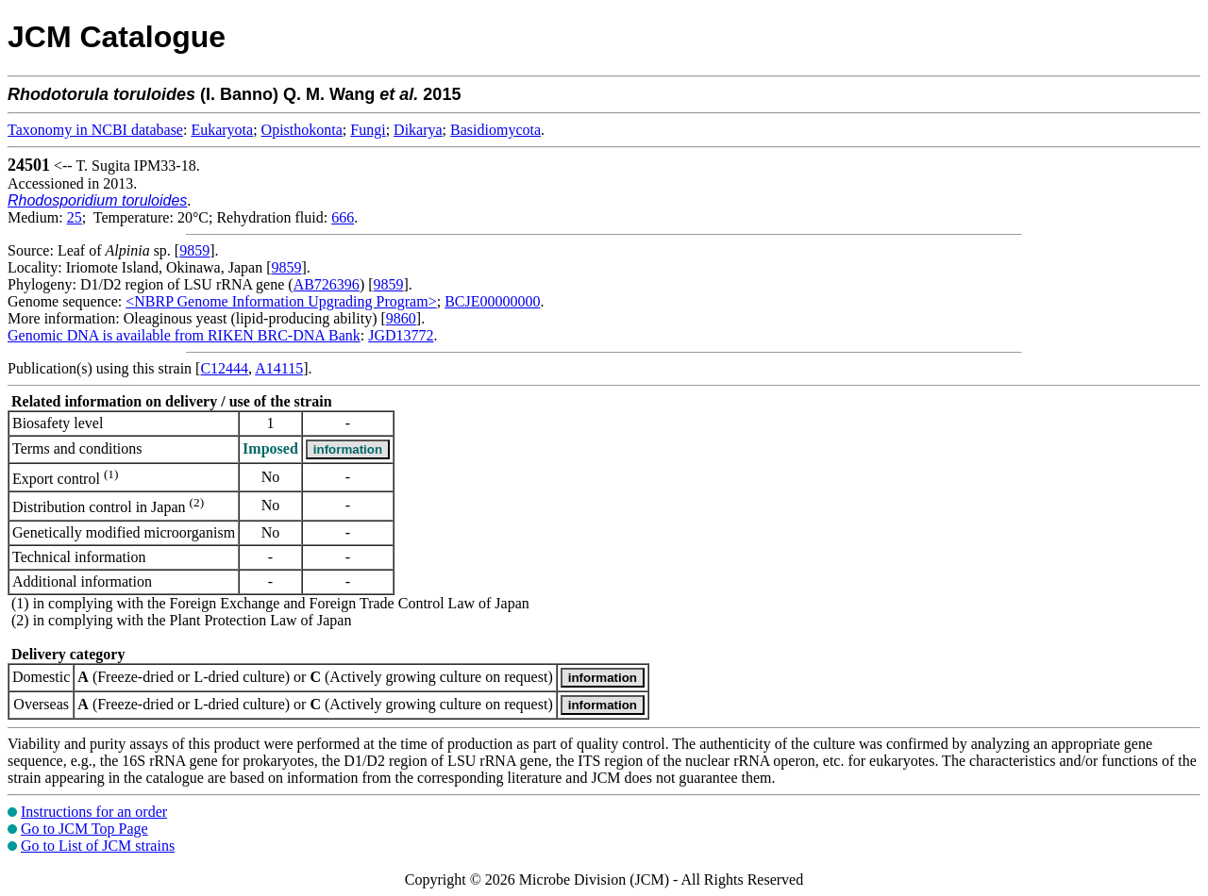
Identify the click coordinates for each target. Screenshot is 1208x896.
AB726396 (327, 284)
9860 (401, 318)
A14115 (279, 368)
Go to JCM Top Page (84, 829)
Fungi (367, 130)
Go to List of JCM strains (98, 846)
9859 (194, 250)
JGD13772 (400, 335)
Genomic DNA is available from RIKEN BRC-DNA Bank (184, 335)
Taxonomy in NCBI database (95, 130)
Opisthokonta (302, 130)
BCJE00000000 (492, 301)
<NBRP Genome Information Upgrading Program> (281, 301)
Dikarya (418, 130)
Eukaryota (222, 130)
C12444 (224, 368)
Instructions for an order (94, 812)
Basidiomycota (495, 130)
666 (342, 217)
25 (74, 217)
